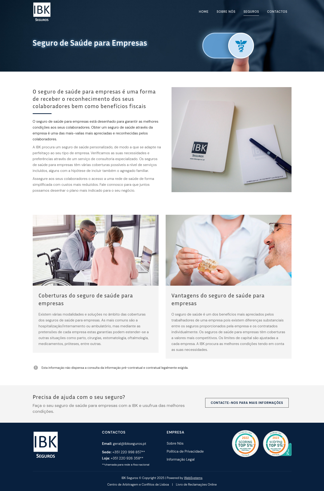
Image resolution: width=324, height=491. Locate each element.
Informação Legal (181, 459)
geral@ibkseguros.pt (129, 443)
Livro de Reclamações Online (196, 485)
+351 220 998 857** (128, 452)
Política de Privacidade (185, 451)
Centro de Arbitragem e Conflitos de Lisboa (138, 485)
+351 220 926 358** (127, 458)
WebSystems (193, 478)
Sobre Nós (175, 443)
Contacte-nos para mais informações (247, 403)
